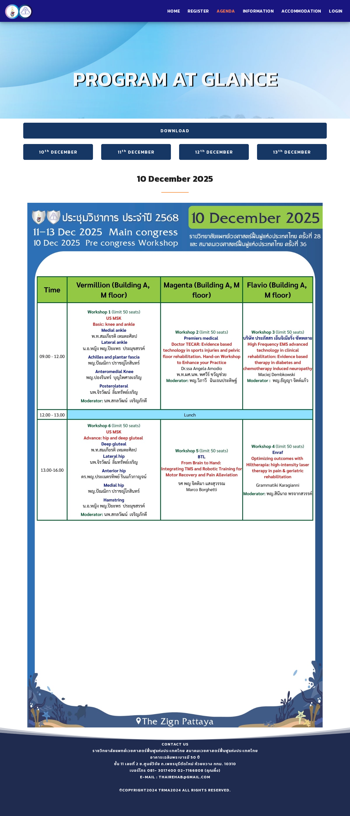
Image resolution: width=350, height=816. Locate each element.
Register (198, 11)
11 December (136, 151)
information (258, 11)
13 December (292, 151)
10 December (58, 151)
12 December (214, 151)
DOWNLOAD (175, 130)
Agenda (226, 11)
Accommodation (301, 11)
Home (173, 11)
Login (336, 11)
